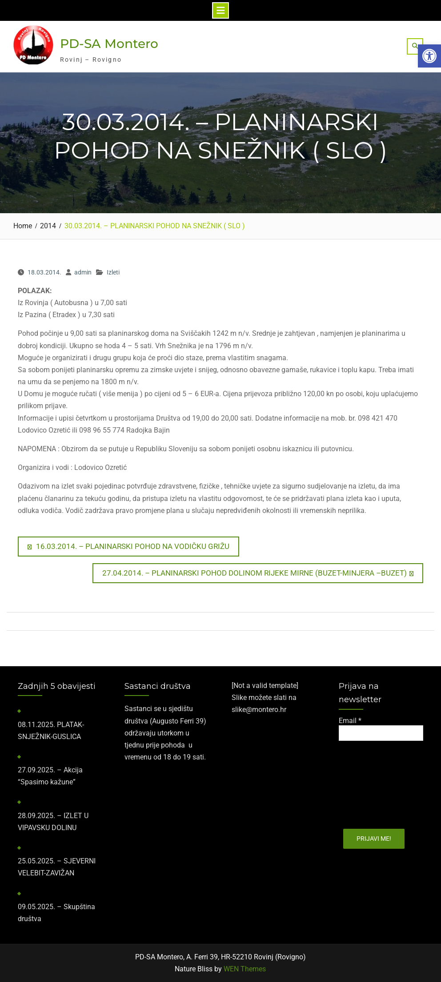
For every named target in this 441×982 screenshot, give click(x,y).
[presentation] (375, 782)
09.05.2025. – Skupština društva (56, 912)
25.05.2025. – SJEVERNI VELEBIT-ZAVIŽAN (57, 867)
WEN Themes (245, 969)
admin (83, 272)
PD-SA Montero (109, 43)
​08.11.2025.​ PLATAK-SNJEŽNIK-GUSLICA (51, 730)
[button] (429, 56)
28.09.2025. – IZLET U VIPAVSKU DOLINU (53, 821)
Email (350, 720)
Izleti (113, 272)
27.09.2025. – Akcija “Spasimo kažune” (50, 776)
